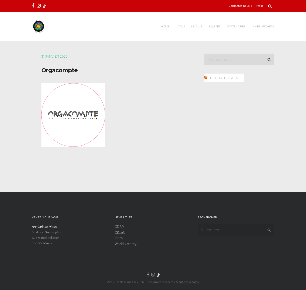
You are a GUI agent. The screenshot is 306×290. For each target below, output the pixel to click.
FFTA (119, 238)
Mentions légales (187, 282)
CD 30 (119, 227)
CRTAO (120, 232)
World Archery (125, 244)
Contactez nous (239, 6)
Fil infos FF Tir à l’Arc (225, 78)
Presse (259, 6)
